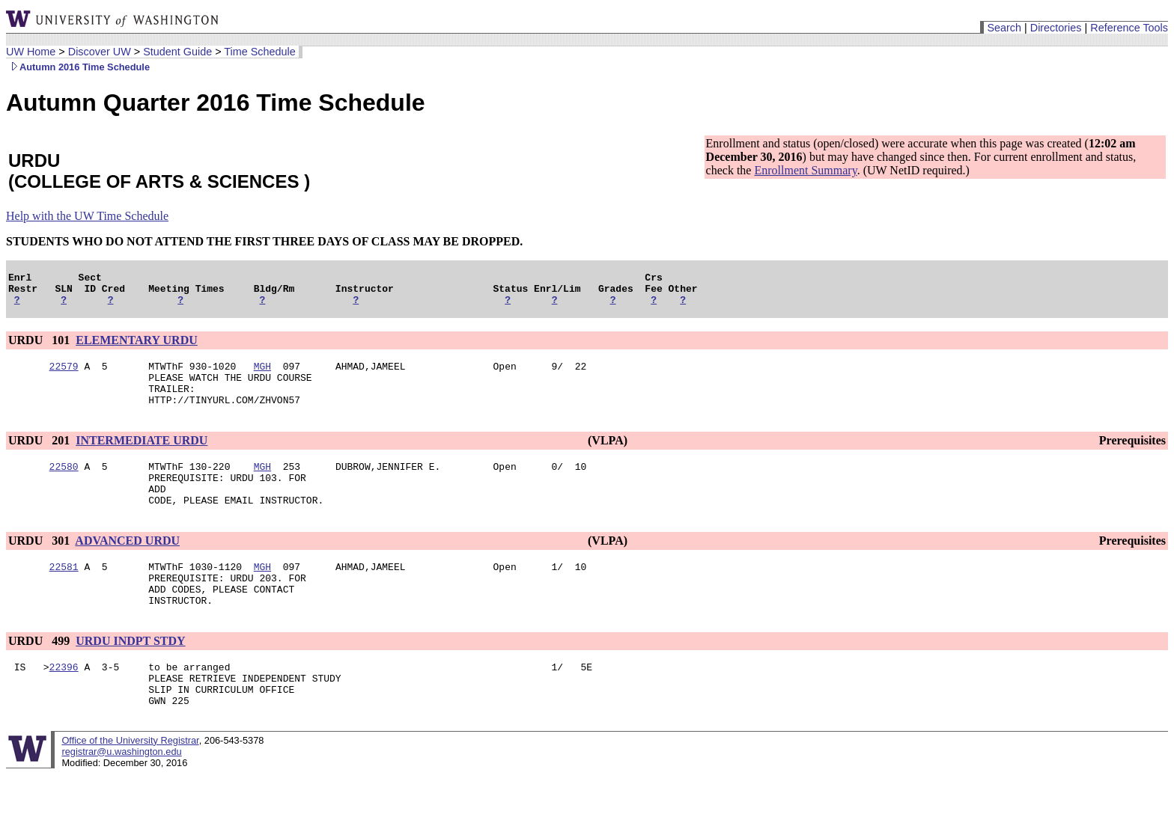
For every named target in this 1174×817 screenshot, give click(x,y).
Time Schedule (259, 52)
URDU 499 (40, 674)
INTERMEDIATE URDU (141, 456)
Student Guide (177, 52)
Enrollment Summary (805, 170)
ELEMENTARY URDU (137, 346)
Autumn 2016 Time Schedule (78, 67)
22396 (64, 702)
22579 (64, 375)
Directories (1056, 28)
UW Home (30, 52)
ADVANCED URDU (127, 565)
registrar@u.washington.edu (121, 794)
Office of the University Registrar (129, 783)
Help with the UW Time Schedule (87, 215)
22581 (64, 593)
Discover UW (99, 52)
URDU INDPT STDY (130, 674)
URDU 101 (40, 346)
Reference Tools (1129, 28)
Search (1004, 28)
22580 (64, 484)
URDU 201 (40, 456)
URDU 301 (40, 565)
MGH (262, 375)
